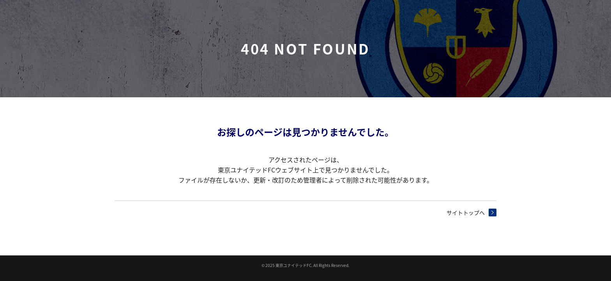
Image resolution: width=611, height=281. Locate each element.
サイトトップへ (466, 212)
